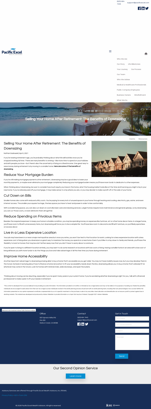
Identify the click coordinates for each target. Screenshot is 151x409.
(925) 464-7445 (121, 2)
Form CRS (23, 395)
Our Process (136, 69)
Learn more (75, 376)
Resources (143, 139)
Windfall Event (140, 95)
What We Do (122, 100)
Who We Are (122, 59)
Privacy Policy (7, 395)
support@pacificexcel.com (138, 3)
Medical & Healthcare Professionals (131, 85)
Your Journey (122, 69)
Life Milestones (134, 64)
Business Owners (124, 95)
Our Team (121, 74)
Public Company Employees (128, 90)
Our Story (121, 64)
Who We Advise (123, 79)
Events (132, 139)
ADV (16, 395)
